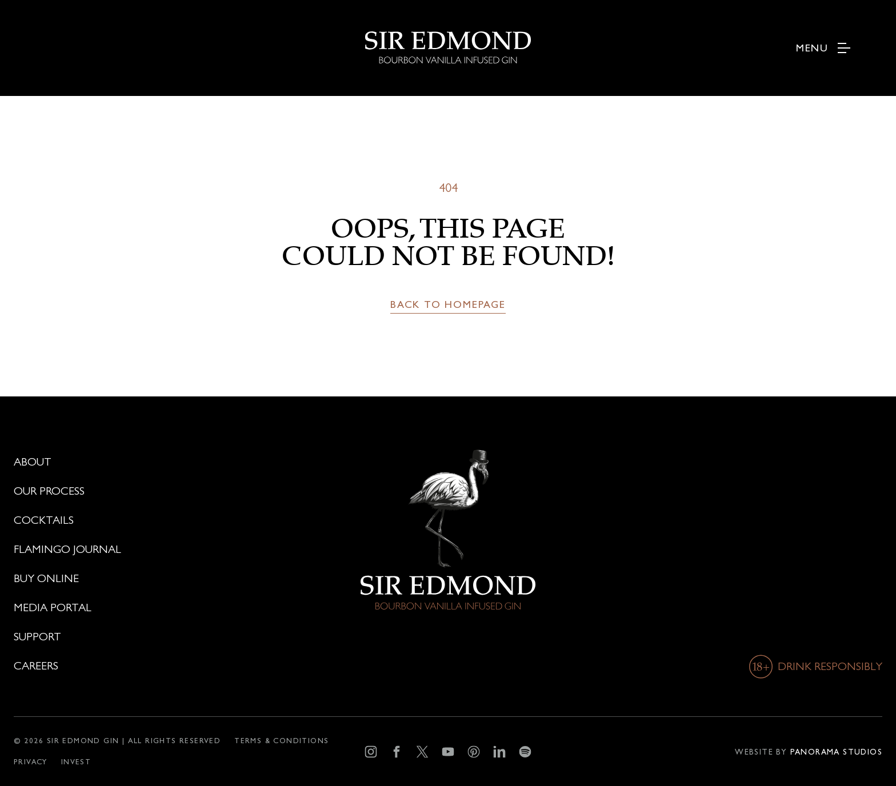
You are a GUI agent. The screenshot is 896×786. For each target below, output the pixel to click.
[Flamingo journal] (149, 549)
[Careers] (149, 666)
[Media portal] (149, 607)
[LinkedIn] (499, 751)
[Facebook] (396, 751)
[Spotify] (525, 751)
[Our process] (149, 491)
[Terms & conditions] (281, 740)
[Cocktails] (149, 520)
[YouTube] (448, 751)
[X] (422, 751)
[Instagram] (371, 751)
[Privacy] (30, 761)
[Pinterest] (473, 751)
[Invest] (76, 761)
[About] (149, 462)
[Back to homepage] (448, 304)
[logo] (448, 31)
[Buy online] (149, 578)
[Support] (149, 636)
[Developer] (808, 751)
